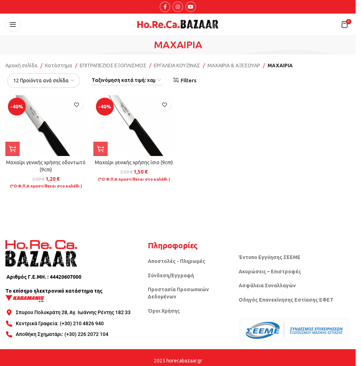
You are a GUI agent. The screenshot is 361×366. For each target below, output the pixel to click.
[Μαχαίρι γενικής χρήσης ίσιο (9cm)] (133, 125)
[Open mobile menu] (13, 24)
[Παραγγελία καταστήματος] (126, 80)
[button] (12, 149)
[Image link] (41, 252)
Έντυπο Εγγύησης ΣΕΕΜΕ (270, 257)
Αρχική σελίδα (21, 65)
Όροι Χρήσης (164, 311)
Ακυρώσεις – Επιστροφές (270, 271)
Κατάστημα (58, 65)
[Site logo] (178, 24)
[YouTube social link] (190, 6)
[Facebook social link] (165, 6)
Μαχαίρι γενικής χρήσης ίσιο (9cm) (134, 162)
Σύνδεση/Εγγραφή (171, 275)
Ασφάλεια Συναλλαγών (267, 285)
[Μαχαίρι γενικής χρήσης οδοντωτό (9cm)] (45, 125)
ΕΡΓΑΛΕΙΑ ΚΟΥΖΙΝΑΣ (177, 65)
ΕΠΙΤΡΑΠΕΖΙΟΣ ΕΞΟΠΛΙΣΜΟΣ (113, 65)
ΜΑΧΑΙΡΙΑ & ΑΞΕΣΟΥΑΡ (234, 65)
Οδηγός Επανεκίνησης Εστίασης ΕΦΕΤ (286, 300)
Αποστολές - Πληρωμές (176, 261)
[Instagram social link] (177, 6)
